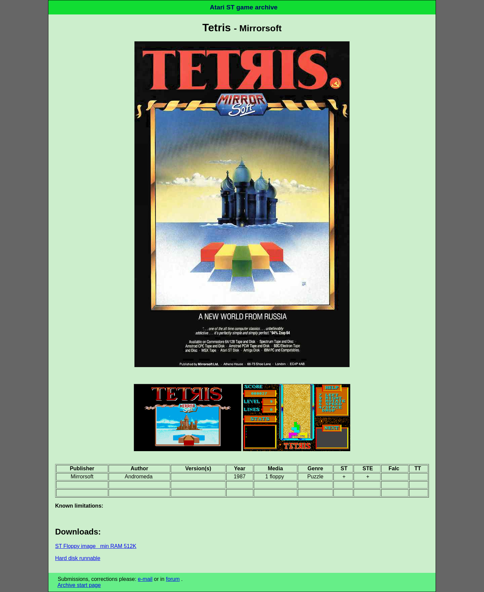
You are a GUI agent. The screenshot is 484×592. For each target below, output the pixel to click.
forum (173, 579)
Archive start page (79, 585)
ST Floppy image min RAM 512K (95, 546)
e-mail (145, 579)
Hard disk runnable (77, 558)
